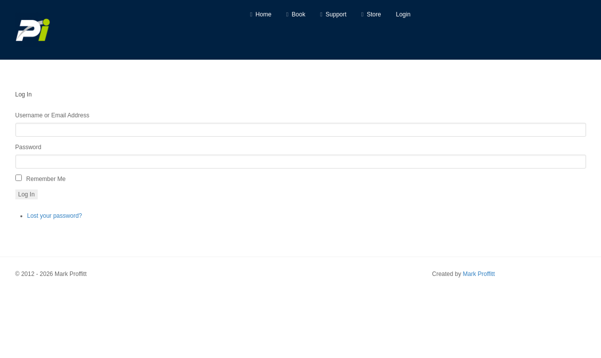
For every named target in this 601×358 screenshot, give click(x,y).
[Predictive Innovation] (32, 29)
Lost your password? (54, 215)
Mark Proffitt (479, 273)
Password (28, 147)
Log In (26, 194)
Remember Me (46, 179)
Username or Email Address (52, 115)
